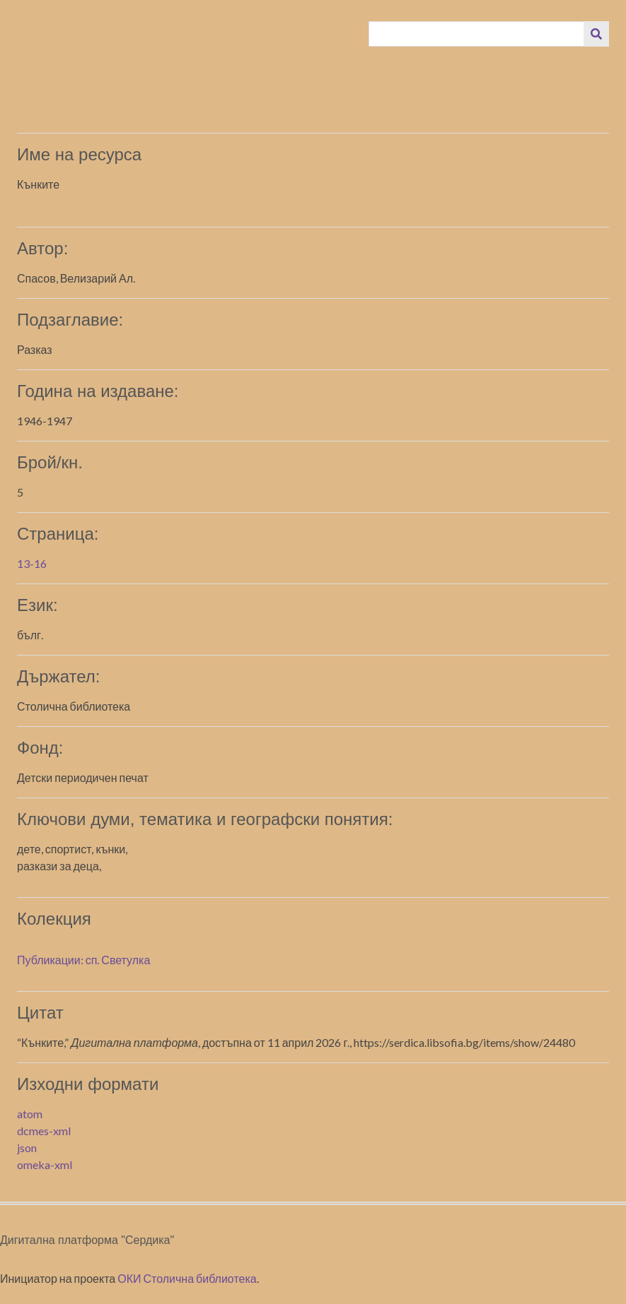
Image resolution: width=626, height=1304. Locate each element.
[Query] (477, 34)
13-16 (32, 563)
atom (29, 1113)
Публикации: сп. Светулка (83, 959)
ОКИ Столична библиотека (187, 1278)
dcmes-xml (44, 1130)
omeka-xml (44, 1164)
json (27, 1147)
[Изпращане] (596, 34)
